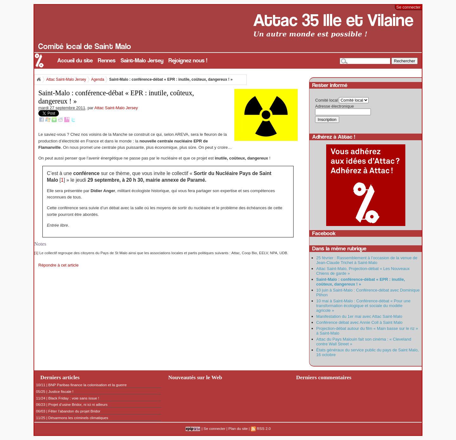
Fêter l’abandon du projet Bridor (74, 411)
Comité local (326, 100)
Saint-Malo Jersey (142, 60)
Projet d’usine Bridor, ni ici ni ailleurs (78, 404)
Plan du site (238, 428)
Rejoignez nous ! (187, 60)
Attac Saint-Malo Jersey (66, 79)
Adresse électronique (334, 106)
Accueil (38, 79)
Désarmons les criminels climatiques (78, 418)
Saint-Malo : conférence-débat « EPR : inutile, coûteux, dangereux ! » (360, 281)
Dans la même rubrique (339, 248)
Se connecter (408, 7)
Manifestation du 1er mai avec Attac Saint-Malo (359, 316)
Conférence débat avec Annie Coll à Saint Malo (359, 322)
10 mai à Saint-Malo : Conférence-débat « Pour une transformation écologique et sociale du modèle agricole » (363, 306)
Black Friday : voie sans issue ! (73, 398)
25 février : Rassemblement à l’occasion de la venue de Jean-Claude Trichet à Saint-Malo (366, 260)
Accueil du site (75, 60)
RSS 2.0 (261, 428)
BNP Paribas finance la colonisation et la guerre (87, 385)
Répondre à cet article (58, 265)
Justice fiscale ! (60, 391)
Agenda (97, 79)
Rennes (107, 60)
